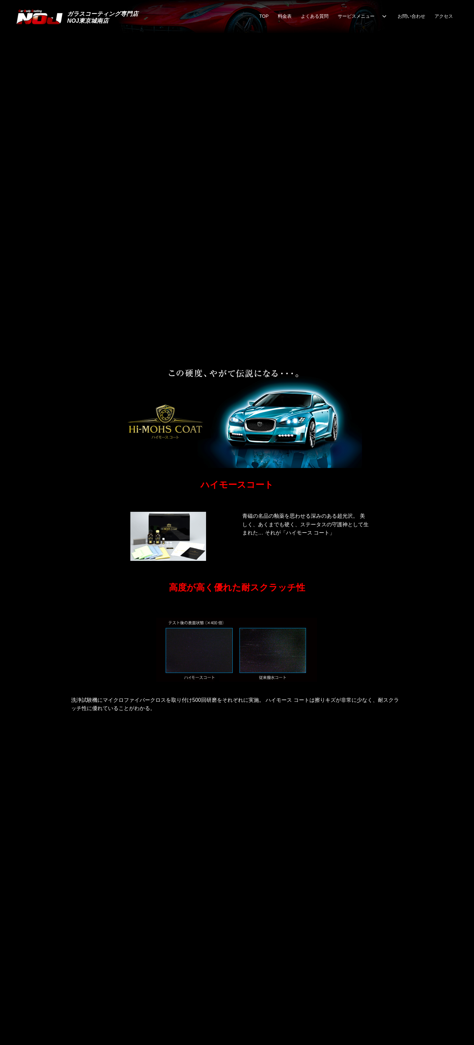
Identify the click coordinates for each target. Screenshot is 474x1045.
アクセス (443, 16)
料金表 (285, 16)
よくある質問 (315, 16)
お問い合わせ (411, 16)
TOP (264, 16)
